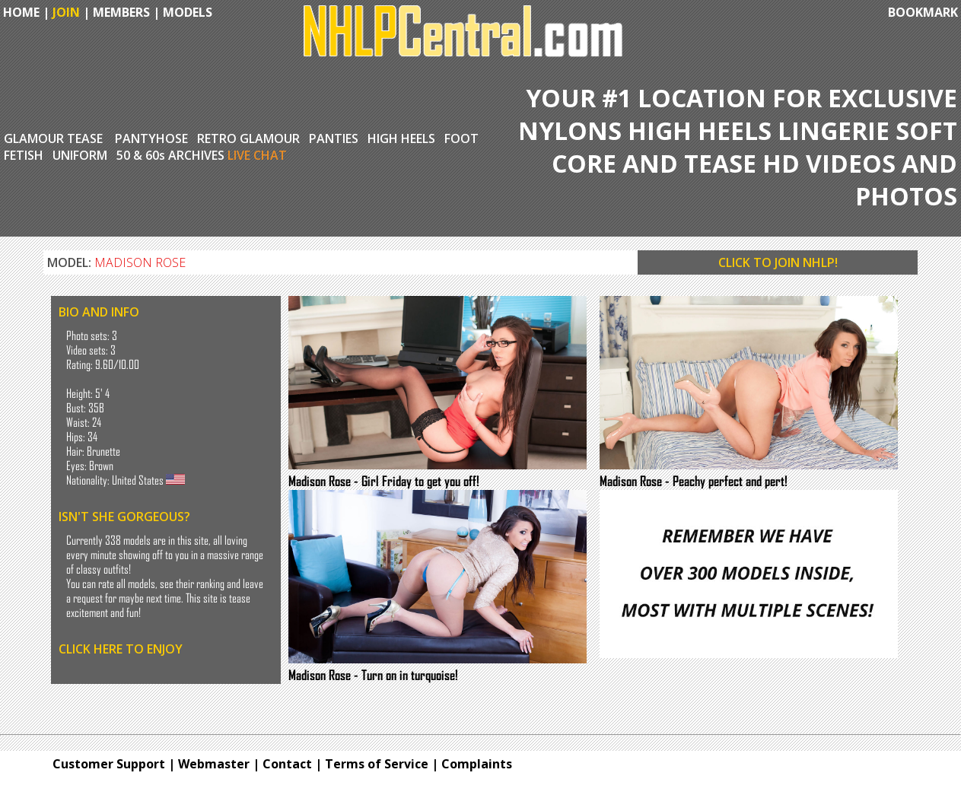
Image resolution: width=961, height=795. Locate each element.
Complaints (476, 763)
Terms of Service (376, 763)
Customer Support (109, 763)
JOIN (66, 12)
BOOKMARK (923, 12)
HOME (20, 12)
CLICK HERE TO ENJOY (121, 649)
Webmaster (214, 763)
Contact (287, 763)
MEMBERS (121, 12)
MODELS (187, 12)
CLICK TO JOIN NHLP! (778, 262)
